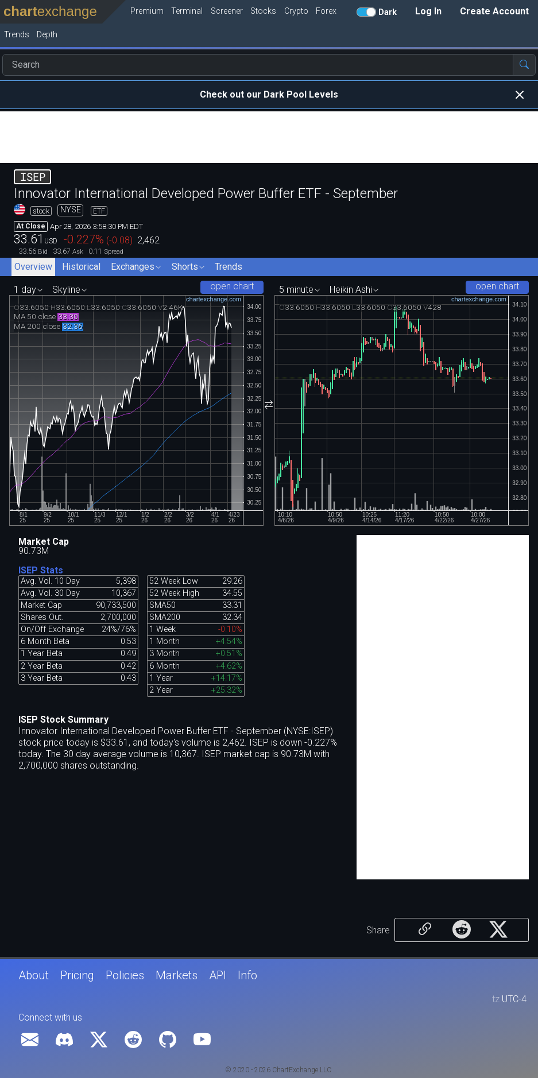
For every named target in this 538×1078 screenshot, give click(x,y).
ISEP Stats (40, 570)
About (33, 975)
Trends (228, 266)
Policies (125, 975)
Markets (177, 975)
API (217, 975)
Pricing (77, 975)
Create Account (494, 11)
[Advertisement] (269, 137)
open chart (232, 286)
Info (247, 975)
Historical (81, 266)
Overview (33, 266)
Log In (428, 11)
